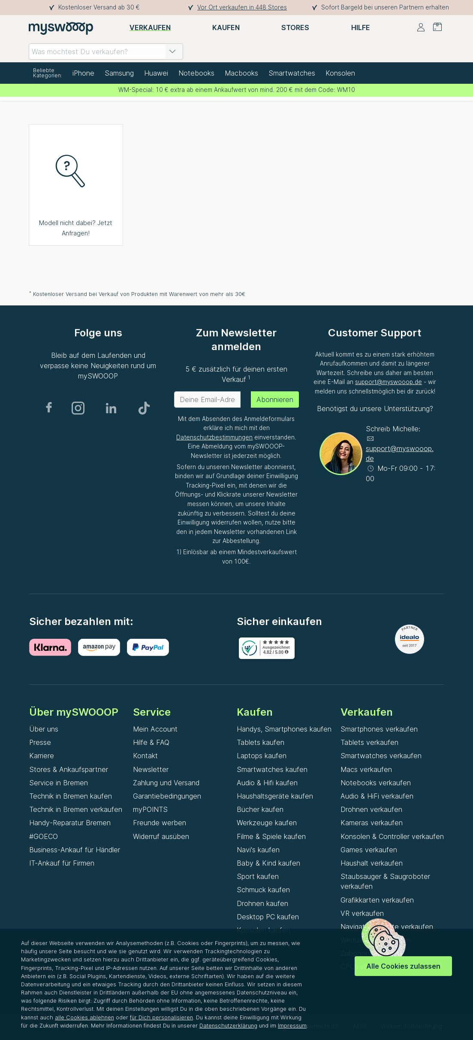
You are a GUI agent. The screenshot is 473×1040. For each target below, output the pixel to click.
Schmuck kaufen (263, 889)
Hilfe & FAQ (151, 742)
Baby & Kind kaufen (268, 863)
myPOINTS (150, 809)
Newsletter (151, 769)
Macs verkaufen (366, 769)
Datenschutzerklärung (228, 1025)
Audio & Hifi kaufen (267, 782)
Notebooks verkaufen (375, 782)
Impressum (292, 1025)
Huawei (156, 73)
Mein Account (155, 729)
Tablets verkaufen (369, 742)
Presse (40, 742)
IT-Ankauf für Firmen (61, 863)
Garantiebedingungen (167, 796)
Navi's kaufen (258, 849)
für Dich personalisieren (161, 1017)
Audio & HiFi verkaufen (376, 796)
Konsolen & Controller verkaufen (392, 836)
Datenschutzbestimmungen (214, 437)
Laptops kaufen (261, 755)
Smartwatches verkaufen (381, 755)
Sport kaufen (258, 876)
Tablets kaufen (260, 742)
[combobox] (106, 51)
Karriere (41, 755)
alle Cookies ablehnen (84, 1017)
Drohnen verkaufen (371, 809)
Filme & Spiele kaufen (271, 836)
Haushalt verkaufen (371, 863)
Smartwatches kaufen (272, 769)
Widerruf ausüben (161, 836)
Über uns (43, 729)
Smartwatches (291, 73)
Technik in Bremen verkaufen (75, 809)
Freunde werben (159, 822)
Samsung (119, 73)
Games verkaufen (368, 849)
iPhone (83, 73)
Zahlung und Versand (166, 782)
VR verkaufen (362, 913)
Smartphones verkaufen (379, 729)
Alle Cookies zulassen (403, 966)
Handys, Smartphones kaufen (284, 729)
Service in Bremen (58, 782)
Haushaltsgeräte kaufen (275, 796)
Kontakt (145, 755)
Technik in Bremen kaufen (70, 796)
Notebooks (196, 73)
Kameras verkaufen (371, 822)
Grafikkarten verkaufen (377, 900)
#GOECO (43, 836)
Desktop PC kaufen (268, 916)
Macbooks (241, 73)
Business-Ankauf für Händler (74, 849)
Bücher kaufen (260, 809)
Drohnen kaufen (262, 903)
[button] (172, 51)
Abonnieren (274, 399)
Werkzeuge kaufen (267, 822)
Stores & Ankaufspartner (68, 769)
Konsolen (340, 73)
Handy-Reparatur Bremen (70, 822)
